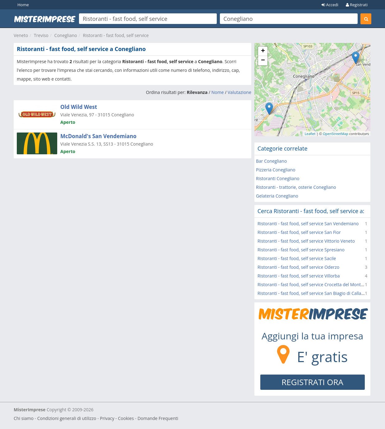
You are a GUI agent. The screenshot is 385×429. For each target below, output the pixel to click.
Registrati (357, 4)
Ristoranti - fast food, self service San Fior (299, 232)
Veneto (21, 35)
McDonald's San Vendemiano (98, 136)
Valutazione (239, 92)
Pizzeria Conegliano (275, 170)
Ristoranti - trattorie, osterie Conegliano (296, 187)
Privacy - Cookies (117, 418)
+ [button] (263, 51)
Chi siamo (24, 418)
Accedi (330, 4)
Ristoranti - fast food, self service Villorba (298, 276)
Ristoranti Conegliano (277, 178)
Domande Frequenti (157, 418)
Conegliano (65, 35)
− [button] (263, 60)
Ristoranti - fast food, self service (116, 35)
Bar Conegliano (271, 161)
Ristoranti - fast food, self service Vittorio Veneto (306, 241)
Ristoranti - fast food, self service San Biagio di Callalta (311, 293)
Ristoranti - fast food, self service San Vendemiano (308, 223)
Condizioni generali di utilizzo (66, 418)
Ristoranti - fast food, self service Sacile (296, 258)
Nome (217, 92)
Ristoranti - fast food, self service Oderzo (298, 267)
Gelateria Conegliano (277, 196)
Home (23, 4)
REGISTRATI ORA (312, 382)
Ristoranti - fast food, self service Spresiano (301, 250)
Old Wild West (78, 106)
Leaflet (310, 133)
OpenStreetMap (335, 133)
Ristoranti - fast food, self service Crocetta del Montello (312, 284)
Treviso (41, 35)
